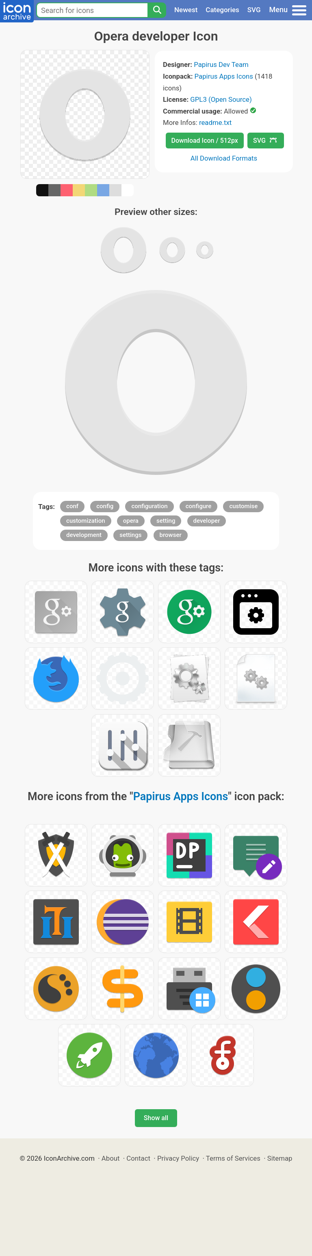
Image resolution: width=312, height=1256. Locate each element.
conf (72, 506)
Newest (185, 10)
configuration (149, 506)
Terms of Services (233, 1158)
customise (243, 506)
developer (206, 520)
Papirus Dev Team (221, 64)
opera (131, 520)
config (104, 506)
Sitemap (279, 1158)
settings (130, 535)
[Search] (156, 10)
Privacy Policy (178, 1158)
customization (85, 520)
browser (171, 535)
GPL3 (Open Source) (221, 99)
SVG (254, 10)
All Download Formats (224, 158)
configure (199, 506)
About (111, 1158)
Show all (156, 1118)
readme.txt (215, 122)
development (84, 535)
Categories (222, 10)
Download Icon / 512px (204, 140)
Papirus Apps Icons (224, 76)
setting (165, 520)
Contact (138, 1158)
